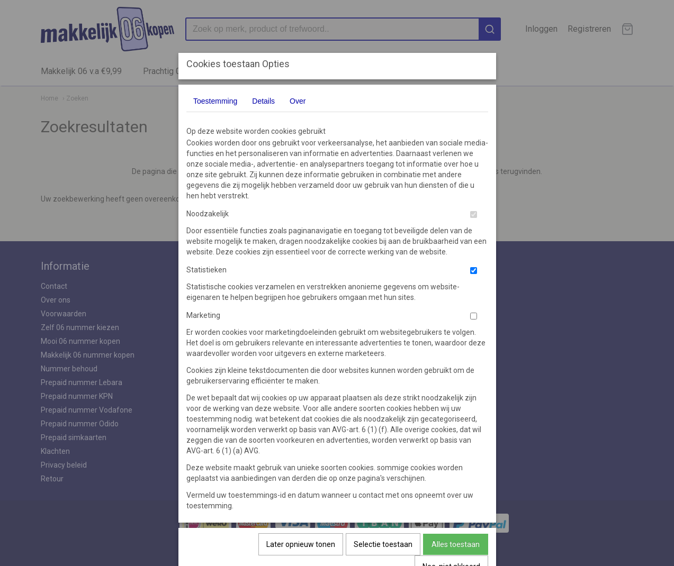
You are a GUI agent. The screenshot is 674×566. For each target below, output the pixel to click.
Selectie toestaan (383, 544)
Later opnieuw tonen (300, 544)
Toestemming (215, 101)
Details (263, 101)
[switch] (473, 214)
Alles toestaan (456, 544)
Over (297, 101)
